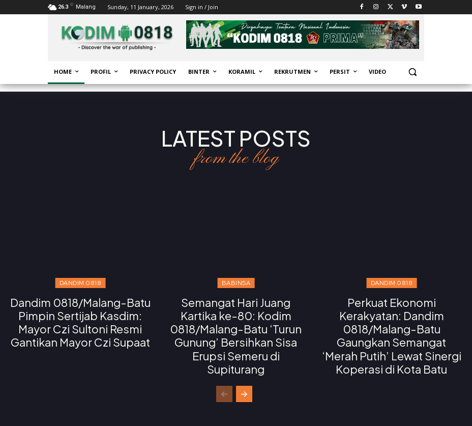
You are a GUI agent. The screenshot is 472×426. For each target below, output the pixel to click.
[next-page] (244, 387)
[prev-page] (224, 387)
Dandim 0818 (80, 283)
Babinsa (236, 283)
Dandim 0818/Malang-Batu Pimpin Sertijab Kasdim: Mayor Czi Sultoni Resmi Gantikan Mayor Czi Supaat (80, 320)
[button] (412, 72)
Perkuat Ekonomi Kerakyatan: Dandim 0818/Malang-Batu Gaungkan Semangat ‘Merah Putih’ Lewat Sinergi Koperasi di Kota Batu (391, 332)
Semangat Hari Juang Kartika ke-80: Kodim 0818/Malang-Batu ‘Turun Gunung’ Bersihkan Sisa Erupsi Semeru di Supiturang (236, 326)
